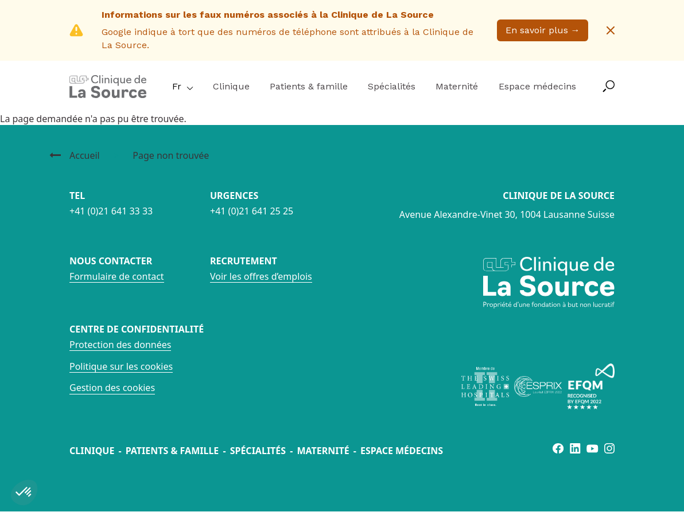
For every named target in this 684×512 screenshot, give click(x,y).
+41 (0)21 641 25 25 (251, 211)
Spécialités (391, 86)
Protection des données (120, 344)
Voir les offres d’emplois (261, 276)
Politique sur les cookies (121, 366)
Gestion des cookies (112, 387)
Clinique (231, 86)
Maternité (457, 86)
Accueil (84, 155)
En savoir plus (543, 30)
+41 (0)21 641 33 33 (111, 211)
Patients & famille (309, 86)
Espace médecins (537, 86)
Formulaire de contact (116, 276)
